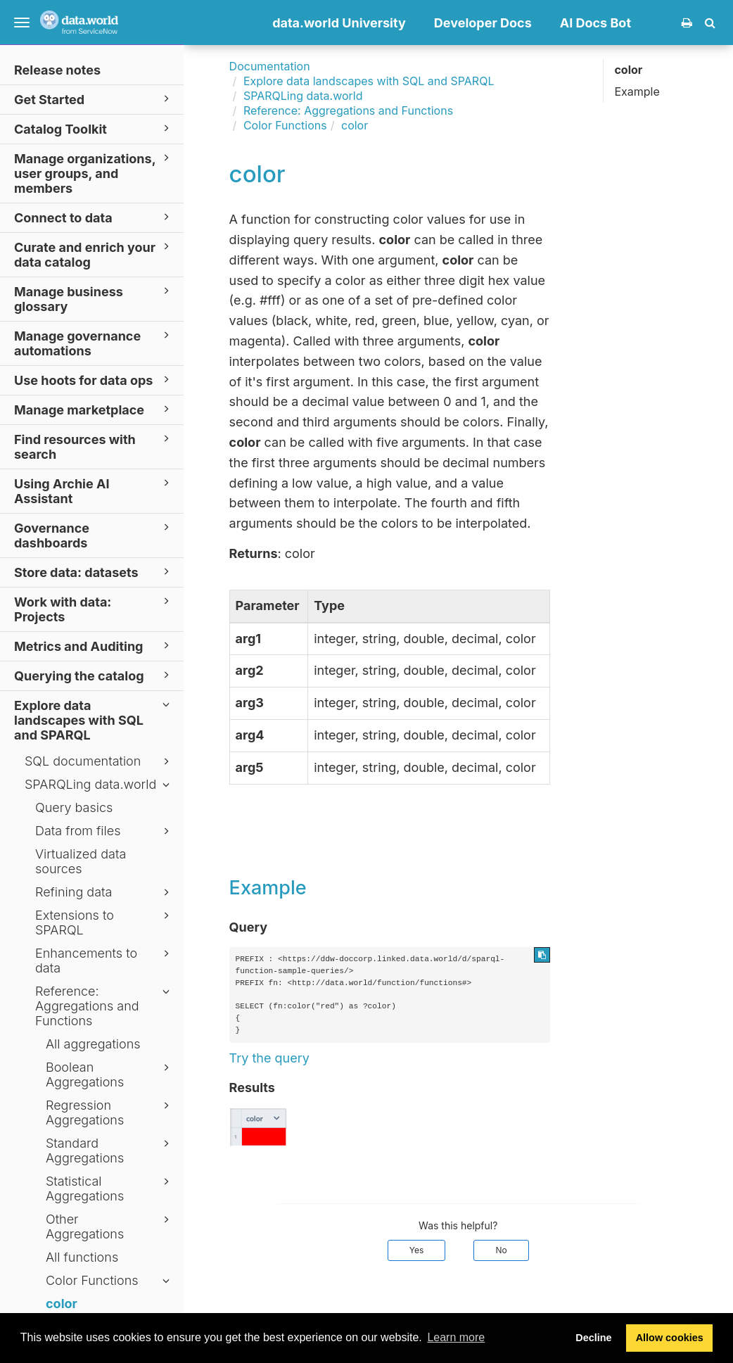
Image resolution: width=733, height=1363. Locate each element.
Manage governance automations (94, 342)
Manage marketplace (94, 409)
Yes (416, 1250)
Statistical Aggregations (110, 1188)
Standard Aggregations (110, 1150)
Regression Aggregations (110, 1112)
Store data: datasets (94, 572)
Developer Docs (483, 22)
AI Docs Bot (595, 22)
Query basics (74, 807)
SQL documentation (99, 761)
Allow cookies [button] (669, 1337)
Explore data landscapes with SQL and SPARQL (94, 719)
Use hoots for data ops (94, 380)
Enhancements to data (104, 960)
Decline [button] (593, 1337)
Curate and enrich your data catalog (94, 254)
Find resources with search (94, 446)
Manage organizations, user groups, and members (94, 173)
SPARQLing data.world (99, 784)
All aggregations (93, 1043)
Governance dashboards (94, 534)
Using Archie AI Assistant (94, 490)
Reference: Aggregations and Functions (104, 1006)
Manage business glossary (94, 298)
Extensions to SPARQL (104, 922)
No (500, 1250)
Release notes (57, 70)
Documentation (269, 66)
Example (636, 91)
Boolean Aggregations (110, 1074)
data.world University (339, 22)
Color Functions (110, 1280)
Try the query (269, 1058)
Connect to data (94, 217)
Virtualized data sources (80, 861)
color (61, 1303)
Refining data (104, 892)
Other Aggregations (110, 1226)
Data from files (104, 831)
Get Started (94, 99)
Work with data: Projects (94, 608)
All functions (82, 1257)
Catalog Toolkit (94, 128)
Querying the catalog (94, 675)
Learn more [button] (456, 1337)
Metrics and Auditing (94, 646)
